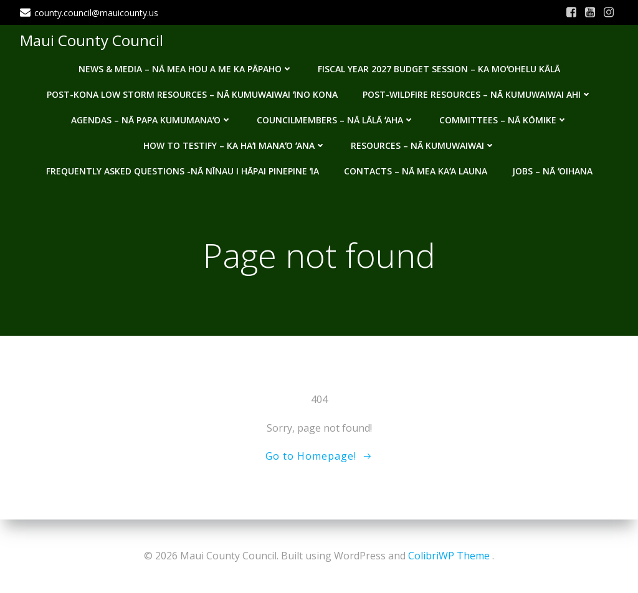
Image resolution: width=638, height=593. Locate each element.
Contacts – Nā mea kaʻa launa (415, 171)
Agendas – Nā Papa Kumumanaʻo (151, 120)
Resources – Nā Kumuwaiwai (423, 145)
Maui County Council (91, 40)
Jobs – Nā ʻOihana (552, 171)
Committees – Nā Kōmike (503, 120)
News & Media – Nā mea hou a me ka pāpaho (186, 69)
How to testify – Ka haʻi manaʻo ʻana (234, 145)
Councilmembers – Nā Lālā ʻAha (335, 120)
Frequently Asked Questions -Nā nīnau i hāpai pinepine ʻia (182, 171)
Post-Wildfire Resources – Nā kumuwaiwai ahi (477, 94)
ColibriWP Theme (449, 555)
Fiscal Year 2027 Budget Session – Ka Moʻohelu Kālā (439, 69)
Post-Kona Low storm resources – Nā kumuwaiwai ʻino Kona (192, 94)
